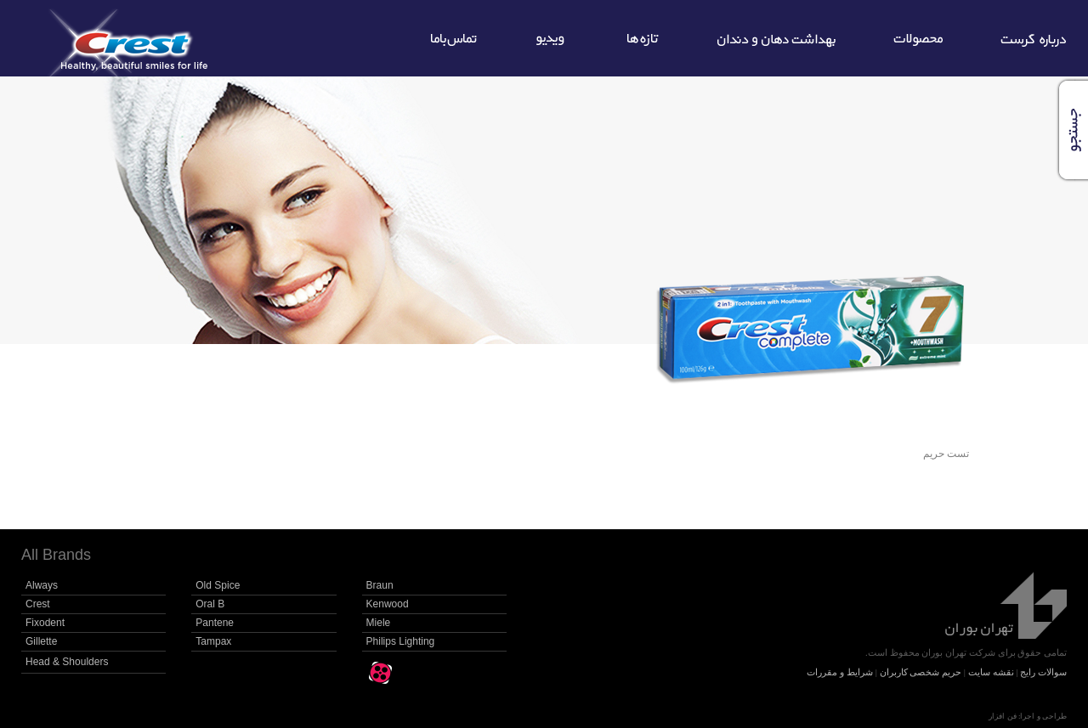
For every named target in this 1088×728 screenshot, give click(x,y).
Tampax (213, 641)
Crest (38, 604)
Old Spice (218, 585)
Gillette (41, 641)
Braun (380, 585)
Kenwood (387, 604)
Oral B (210, 604)
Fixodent (45, 623)
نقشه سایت (991, 672)
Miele (378, 623)
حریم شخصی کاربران (921, 672)
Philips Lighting (400, 641)
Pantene (215, 623)
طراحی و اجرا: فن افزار (1028, 716)
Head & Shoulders (67, 662)
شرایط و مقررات (840, 672)
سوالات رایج (1043, 672)
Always (42, 585)
